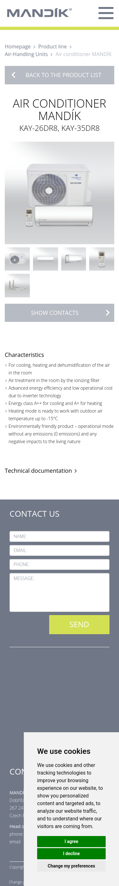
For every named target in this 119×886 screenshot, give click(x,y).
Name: (20, 536)
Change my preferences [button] (71, 865)
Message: (24, 578)
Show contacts (72, 313)
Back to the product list (64, 75)
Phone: (22, 564)
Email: (20, 550)
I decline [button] (71, 853)
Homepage (18, 46)
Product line (52, 46)
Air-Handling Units (26, 54)
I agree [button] (71, 841)
